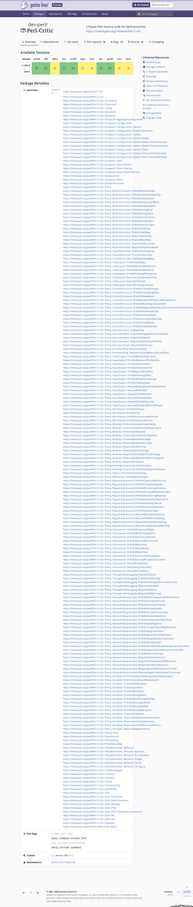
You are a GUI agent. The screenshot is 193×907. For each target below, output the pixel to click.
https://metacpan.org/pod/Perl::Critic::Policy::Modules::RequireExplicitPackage (106, 450)
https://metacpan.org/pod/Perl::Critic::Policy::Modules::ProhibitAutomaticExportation (109, 424)
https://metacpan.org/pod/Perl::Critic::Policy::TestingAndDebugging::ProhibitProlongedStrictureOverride (120, 582)
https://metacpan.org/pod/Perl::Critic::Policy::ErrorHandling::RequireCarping (105, 348)
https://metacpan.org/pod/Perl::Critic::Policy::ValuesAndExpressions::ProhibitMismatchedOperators (117, 634)
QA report (71, 41)
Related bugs (153, 62)
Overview (29, 41)
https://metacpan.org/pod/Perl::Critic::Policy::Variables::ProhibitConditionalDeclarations (111, 679)
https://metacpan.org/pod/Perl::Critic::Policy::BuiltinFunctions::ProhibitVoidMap (106, 232)
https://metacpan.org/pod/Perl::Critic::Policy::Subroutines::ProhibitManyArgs (105, 544)
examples (64, 838)
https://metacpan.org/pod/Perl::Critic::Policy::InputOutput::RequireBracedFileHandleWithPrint (114, 386)
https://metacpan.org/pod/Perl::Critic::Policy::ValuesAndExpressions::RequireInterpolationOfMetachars (119, 661)
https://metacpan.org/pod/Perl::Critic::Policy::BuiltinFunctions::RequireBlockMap (107, 239)
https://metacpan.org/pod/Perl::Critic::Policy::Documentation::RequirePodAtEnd (106, 337)
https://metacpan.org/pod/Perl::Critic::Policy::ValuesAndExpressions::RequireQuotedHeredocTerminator (120, 668)
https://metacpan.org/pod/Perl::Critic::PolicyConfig (90, 732)
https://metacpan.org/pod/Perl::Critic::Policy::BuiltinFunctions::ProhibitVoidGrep (107, 228)
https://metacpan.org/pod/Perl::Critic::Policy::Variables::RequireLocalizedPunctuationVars (112, 725)
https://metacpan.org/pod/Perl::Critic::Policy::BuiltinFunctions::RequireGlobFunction (109, 243)
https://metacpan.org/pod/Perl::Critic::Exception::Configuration (97, 123)
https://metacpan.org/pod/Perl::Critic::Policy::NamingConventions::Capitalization (107, 465)
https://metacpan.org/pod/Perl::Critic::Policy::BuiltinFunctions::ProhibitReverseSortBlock (111, 202)
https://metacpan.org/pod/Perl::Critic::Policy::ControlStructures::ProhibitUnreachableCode (112, 318)
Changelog (156, 41)
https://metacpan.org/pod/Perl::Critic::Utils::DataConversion (96, 800)
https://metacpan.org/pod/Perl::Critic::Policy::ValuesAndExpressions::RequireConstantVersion (114, 657)
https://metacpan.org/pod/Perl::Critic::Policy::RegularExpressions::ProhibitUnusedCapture (112, 503)
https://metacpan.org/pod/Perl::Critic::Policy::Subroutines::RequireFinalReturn (106, 570)
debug (55, 847)
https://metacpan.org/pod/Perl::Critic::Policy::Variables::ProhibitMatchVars (103, 691)
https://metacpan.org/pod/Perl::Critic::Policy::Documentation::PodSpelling (103, 330)
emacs (55, 838)
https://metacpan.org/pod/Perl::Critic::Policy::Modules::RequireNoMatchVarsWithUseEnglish (113, 457)
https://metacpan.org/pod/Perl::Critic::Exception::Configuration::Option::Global (106, 138)
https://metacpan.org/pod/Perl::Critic (83, 96)
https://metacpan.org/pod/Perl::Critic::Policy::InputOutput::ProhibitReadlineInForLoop (110, 378)
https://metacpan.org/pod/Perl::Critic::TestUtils (88, 777)
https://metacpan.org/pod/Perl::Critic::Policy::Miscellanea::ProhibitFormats (103, 409)
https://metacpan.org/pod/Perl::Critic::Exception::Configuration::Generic (102, 126)
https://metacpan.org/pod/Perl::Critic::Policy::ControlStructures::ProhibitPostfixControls (110, 311)
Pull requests (95, 41)
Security (136, 41)
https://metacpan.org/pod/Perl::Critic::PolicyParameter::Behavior (98, 747)
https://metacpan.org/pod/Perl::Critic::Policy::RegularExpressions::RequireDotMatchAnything (114, 518)
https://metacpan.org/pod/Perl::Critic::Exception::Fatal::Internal (97, 168)
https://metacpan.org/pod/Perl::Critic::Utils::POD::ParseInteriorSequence (102, 811)
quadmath (76, 847)
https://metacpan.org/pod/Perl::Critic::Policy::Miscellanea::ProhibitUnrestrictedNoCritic (110, 416)
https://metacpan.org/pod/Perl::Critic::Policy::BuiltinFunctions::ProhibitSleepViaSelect (109, 205)
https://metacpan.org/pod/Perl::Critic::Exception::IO (91, 175)
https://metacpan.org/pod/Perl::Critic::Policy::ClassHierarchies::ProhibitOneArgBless (109, 258)
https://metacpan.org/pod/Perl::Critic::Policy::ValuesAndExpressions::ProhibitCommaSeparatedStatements (121, 597)
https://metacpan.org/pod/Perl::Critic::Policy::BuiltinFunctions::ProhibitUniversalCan (109, 217)
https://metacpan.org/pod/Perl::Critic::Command (89, 104)
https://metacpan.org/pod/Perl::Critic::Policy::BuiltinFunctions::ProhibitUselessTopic (109, 224)
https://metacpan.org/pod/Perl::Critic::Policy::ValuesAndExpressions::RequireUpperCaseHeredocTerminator (122, 672)
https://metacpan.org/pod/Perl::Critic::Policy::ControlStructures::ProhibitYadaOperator (110, 326)
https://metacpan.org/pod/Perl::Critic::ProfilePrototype (92, 770)
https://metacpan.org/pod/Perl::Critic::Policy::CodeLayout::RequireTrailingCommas (108, 284)
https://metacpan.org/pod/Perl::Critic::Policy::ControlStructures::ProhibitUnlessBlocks (109, 315)
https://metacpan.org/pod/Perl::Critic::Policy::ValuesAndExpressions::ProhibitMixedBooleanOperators (118, 638)
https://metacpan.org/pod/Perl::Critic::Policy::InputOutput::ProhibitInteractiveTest (107, 367)
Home (26, 13)
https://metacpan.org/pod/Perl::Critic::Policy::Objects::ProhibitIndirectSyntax (105, 473)
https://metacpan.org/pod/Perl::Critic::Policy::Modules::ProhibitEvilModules (104, 431)
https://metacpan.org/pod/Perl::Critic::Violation (88, 822)
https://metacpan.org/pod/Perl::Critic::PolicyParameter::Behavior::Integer (103, 758)
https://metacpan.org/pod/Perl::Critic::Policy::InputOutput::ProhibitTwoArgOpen (107, 382)
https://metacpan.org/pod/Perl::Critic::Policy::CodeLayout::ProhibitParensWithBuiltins (109, 266)
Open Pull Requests (157, 85)
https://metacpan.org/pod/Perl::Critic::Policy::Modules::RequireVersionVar (103, 461)
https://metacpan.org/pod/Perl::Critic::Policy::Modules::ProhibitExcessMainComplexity (110, 435)
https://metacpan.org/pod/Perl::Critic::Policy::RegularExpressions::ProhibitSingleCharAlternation (115, 499)
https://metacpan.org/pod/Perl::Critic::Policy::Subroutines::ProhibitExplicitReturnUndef (110, 540)
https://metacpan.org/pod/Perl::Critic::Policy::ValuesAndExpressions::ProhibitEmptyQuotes (112, 608)
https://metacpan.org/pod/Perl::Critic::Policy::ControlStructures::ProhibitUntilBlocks (108, 322)
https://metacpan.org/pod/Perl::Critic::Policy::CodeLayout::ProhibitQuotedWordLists (108, 269)
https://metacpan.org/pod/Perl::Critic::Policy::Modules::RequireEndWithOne (104, 446)
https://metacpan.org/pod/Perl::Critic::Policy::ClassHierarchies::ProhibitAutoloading (108, 251)
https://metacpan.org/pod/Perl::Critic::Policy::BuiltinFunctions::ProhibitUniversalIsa (108, 220)
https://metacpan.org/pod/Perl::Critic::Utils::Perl (89, 819)
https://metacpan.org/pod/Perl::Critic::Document (89, 111)
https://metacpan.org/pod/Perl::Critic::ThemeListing (91, 785)
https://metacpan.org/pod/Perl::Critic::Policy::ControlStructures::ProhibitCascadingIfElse (111, 292)
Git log (149, 112)
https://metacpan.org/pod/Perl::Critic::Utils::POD (89, 807)
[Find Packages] (157, 13)
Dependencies (50, 41)
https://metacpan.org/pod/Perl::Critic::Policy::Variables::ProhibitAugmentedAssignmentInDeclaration (118, 676)
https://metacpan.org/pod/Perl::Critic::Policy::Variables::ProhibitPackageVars (104, 694)
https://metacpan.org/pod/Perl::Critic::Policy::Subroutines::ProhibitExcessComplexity (109, 536)
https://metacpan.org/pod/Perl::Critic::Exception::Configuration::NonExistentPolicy (108, 130)
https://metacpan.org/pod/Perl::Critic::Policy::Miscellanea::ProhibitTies (101, 412)
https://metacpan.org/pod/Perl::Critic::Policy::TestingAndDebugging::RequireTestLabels (111, 585)
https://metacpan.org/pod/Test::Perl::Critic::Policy (90, 826)
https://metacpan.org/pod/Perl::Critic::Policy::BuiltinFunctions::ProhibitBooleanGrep (109, 190)
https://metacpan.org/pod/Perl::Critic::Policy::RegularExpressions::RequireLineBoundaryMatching (116, 525)
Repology (151, 76)
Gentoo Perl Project (61, 861)
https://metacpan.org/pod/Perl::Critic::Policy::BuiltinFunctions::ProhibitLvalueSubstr (109, 198)
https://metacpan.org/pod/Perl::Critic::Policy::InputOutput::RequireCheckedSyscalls (108, 401)
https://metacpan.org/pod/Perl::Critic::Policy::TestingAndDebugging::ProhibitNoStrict (109, 574)
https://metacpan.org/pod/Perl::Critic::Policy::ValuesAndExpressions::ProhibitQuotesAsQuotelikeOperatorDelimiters (126, 646)
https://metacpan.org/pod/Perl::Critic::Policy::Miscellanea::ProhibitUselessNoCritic (108, 420)
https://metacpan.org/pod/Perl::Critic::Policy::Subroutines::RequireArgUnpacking (107, 567)
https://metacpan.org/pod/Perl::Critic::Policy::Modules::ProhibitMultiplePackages (107, 439)
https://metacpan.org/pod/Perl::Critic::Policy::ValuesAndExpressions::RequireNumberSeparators (115, 664)
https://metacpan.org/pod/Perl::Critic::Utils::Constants (92, 796)
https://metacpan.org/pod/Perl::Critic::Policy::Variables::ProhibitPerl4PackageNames (109, 698)
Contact (168, 891)
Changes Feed (154, 117)
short (157, 112)
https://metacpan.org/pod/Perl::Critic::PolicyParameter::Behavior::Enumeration (106, 755)
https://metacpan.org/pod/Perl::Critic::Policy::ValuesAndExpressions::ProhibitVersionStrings (113, 653)
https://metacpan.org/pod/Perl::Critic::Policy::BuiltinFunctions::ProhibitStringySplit (108, 213)
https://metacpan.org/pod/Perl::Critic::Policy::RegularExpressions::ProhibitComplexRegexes (113, 484)
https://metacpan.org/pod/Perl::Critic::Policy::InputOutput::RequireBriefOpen (105, 390)
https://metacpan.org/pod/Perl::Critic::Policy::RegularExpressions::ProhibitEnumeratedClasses (114, 488)
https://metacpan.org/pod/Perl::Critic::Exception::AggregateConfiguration (103, 119)
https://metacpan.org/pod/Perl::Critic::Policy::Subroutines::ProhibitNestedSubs (106, 548)
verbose (162, 71)
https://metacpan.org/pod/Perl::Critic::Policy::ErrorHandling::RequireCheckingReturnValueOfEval (116, 352)
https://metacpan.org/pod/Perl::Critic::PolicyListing (90, 740)
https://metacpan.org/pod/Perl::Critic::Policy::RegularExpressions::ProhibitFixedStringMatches (114, 495)
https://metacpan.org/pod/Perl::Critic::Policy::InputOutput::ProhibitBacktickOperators (109, 356)
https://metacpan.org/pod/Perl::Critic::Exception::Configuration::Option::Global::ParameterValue (115, 145)
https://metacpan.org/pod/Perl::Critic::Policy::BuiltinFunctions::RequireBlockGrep (107, 236)
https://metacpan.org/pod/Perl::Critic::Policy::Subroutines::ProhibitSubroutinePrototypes (111, 555)
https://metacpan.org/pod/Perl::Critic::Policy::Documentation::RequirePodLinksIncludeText (112, 341)
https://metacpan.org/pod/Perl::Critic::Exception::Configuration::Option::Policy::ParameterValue (115, 157)
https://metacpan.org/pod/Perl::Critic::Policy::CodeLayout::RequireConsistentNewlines (110, 277)
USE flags (72, 13)
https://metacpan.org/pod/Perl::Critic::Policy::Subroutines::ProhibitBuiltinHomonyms (109, 533)
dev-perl (37, 24)
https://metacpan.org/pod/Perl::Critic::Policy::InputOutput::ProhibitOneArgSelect (107, 375)
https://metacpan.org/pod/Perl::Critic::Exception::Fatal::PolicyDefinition (101, 172)
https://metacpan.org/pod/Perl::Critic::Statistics (89, 773)
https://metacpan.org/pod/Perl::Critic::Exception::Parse (93, 179)
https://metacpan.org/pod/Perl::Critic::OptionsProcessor (93, 183)
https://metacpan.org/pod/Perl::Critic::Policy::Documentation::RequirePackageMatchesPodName (115, 333)
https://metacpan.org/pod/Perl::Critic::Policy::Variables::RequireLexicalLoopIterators (109, 721)
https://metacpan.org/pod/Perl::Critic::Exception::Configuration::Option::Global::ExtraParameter (115, 141)
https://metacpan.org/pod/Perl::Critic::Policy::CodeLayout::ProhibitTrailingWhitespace (109, 273)
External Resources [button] (156, 57)
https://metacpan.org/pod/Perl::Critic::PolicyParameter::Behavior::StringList (104, 766)
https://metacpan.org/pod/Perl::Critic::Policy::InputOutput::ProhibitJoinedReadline (108, 371)
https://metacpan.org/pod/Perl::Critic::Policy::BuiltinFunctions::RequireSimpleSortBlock (110, 247)
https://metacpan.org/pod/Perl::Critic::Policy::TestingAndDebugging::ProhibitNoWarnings (112, 578)
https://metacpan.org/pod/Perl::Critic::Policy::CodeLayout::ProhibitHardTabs (104, 262)
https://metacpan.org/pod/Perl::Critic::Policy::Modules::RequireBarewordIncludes (107, 442)
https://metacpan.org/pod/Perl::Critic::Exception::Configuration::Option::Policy (105, 149)
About (105, 13)
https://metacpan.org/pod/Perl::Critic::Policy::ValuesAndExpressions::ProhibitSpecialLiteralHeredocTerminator (123, 649)
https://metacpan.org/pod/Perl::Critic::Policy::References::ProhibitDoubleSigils (105, 476)
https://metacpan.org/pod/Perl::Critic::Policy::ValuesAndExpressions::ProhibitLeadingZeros (112, 623)
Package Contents (155, 66)
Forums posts (153, 95)
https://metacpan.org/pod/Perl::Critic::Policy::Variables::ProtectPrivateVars (103, 713)
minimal (75, 838)
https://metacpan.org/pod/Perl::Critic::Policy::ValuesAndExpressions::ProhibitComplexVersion (114, 600)
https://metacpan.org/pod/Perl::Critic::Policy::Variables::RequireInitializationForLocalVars (111, 717)
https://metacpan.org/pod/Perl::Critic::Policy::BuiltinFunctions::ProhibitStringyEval (107, 209)
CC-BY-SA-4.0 (110, 898)
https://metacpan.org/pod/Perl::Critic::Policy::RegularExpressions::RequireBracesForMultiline (114, 514)
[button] (141, 4)
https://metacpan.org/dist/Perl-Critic (83, 91)
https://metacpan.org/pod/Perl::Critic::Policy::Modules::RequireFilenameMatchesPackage (111, 454)
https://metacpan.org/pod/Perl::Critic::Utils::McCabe (91, 804)
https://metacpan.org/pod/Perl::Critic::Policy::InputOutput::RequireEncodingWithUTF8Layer (113, 405)
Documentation (154, 90)
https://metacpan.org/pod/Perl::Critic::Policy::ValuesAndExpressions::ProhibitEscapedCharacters (115, 612)
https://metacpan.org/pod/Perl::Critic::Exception (89, 115)
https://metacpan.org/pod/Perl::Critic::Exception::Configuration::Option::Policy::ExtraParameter (115, 153)
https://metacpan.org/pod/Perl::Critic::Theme (87, 781)
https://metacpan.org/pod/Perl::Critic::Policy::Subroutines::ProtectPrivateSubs (105, 563)
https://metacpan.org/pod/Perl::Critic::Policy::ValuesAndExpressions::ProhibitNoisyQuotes (112, 642)
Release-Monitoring (157, 81)
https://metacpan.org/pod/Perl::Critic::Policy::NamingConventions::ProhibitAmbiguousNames (114, 469)
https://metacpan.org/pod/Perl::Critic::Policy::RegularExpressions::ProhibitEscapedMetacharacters (117, 491)
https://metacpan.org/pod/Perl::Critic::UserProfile (90, 789)
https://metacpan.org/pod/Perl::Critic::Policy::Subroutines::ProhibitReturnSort (105, 552)
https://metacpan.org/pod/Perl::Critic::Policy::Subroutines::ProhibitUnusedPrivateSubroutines (114, 559)
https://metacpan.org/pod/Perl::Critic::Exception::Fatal (92, 160)
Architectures (89, 13)
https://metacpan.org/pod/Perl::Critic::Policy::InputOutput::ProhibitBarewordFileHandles (111, 360)
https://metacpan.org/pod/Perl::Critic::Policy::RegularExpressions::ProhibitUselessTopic (110, 510)
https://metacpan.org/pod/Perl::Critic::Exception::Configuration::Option (102, 134)
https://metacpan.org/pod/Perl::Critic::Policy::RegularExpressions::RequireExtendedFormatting (114, 521)
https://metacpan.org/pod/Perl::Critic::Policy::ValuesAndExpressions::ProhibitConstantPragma (114, 604)
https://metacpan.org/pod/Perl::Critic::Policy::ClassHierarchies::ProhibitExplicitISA (107, 254)
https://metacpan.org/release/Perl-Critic (113, 31)
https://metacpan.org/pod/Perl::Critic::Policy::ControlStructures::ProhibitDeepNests (108, 296)
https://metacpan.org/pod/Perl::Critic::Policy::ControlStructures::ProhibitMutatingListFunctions (114, 303)
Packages (39, 13)
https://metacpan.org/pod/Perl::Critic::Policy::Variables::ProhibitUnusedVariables (107, 710)
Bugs (117, 41)
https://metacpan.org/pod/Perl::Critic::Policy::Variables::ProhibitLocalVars (103, 687)
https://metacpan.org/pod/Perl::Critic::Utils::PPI (88, 815)
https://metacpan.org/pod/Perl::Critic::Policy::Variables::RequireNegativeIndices (106, 728)
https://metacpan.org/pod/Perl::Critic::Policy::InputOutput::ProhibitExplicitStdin (106, 363)
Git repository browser (158, 100)
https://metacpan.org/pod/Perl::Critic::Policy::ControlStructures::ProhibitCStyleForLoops (111, 288)
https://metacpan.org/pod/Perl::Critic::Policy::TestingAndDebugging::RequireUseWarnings (112, 593)
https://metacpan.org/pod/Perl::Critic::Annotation (90, 100)
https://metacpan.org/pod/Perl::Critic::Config (87, 108)
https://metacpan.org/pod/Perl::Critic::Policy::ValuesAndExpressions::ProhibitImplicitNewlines (114, 615)
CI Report (151, 71)
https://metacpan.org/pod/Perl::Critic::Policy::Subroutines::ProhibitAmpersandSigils (108, 529)
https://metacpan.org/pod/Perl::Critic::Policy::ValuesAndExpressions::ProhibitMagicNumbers (113, 631)
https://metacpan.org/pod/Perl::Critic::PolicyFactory (91, 736)
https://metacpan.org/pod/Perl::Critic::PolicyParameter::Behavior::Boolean (103, 751)
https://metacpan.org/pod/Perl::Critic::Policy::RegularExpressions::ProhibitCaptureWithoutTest (114, 480)
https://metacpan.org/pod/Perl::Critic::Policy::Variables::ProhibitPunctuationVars (107, 702)
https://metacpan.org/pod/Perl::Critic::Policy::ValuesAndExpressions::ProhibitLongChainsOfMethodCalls (119, 627)
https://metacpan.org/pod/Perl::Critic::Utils (86, 792)
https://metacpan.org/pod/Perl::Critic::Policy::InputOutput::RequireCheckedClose (107, 394)
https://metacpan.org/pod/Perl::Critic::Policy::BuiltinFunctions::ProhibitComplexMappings (112, 194)
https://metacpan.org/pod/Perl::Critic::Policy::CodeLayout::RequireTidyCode (104, 281)
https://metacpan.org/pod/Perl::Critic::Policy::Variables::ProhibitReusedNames (106, 706)
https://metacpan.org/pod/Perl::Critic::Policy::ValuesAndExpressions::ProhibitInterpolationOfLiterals (117, 619)
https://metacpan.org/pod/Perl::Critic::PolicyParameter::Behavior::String (102, 762)
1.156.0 (26, 65)
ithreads (64, 847)
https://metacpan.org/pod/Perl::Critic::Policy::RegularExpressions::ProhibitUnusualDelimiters (114, 506)
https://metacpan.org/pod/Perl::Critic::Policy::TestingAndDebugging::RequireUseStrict (110, 589)
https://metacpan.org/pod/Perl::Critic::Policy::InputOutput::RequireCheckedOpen (107, 397)
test (83, 838)
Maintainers (55, 13)
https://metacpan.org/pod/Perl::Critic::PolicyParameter (93, 743)
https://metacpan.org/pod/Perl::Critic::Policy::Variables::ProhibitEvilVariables (105, 683)
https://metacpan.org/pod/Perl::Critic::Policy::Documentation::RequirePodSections (108, 345)
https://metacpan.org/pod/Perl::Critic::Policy (87, 187)
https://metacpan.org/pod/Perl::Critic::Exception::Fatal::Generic (97, 164)
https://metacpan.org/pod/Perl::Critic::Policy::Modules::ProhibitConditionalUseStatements (112, 427)
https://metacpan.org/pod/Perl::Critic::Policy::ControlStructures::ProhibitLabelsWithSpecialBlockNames (119, 299)
